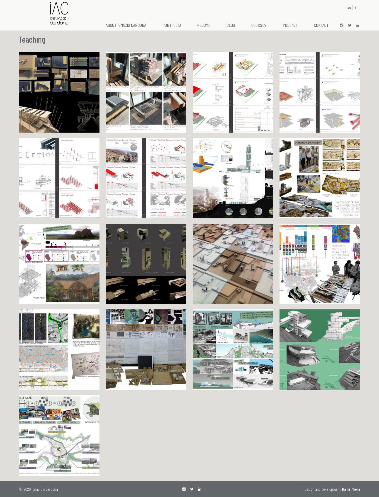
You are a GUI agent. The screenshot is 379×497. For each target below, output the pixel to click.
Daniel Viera (351, 488)
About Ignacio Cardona (126, 25)
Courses (258, 25)
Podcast (290, 25)
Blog (230, 25)
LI (357, 25)
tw (349, 25)
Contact (321, 25)
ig (341, 25)
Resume (203, 25)
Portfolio (171, 25)
